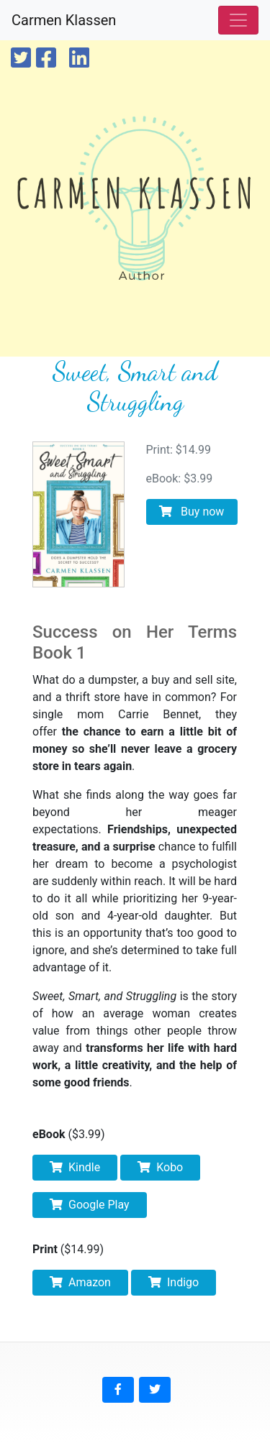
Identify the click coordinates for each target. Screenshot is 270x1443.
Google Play (90, 1204)
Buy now (191, 511)
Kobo (160, 1167)
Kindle (75, 1167)
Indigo (173, 1282)
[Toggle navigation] (238, 20)
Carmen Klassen (64, 20)
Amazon (80, 1282)
